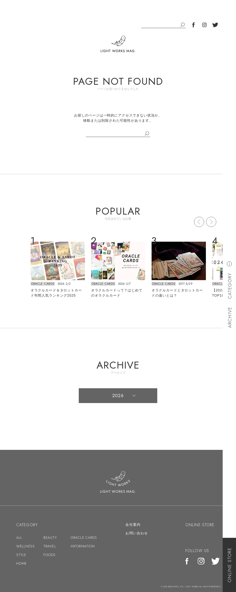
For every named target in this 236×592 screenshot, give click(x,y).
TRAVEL (49, 546)
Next (211, 222)
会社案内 (132, 524)
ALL (19, 537)
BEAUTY (50, 537)
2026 (117, 395)
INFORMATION (83, 546)
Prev (199, 222)
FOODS (49, 554)
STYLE (21, 554)
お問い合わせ (136, 533)
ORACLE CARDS (43, 284)
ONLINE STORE (229, 564)
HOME (21, 563)
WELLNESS (25, 546)
